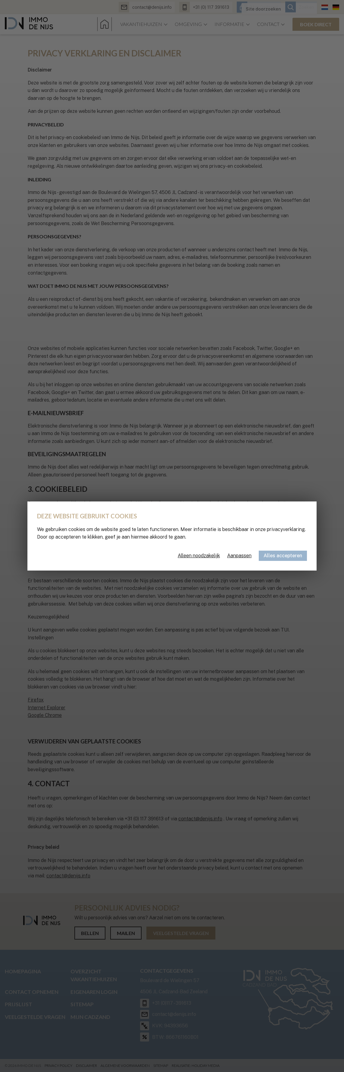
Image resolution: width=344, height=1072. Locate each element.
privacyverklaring (286, 529)
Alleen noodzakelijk (199, 555)
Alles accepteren (283, 555)
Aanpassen (239, 555)
